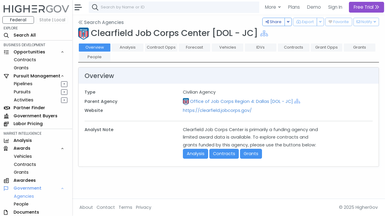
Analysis (196, 154)
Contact (106, 207)
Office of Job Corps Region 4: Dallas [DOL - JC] (241, 101)
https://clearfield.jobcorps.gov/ (217, 110)
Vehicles (23, 156)
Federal (18, 20)
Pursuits (22, 92)
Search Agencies (101, 22)
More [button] (271, 7)
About (86, 207)
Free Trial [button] (366, 7)
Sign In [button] (335, 7)
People (21, 204)
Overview (94, 47)
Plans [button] (294, 7)
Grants (21, 68)
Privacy (143, 207)
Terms (125, 207)
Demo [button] (314, 7)
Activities (23, 100)
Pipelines (23, 84)
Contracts (25, 60)
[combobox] (179, 7)
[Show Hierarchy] (264, 33)
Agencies (24, 196)
